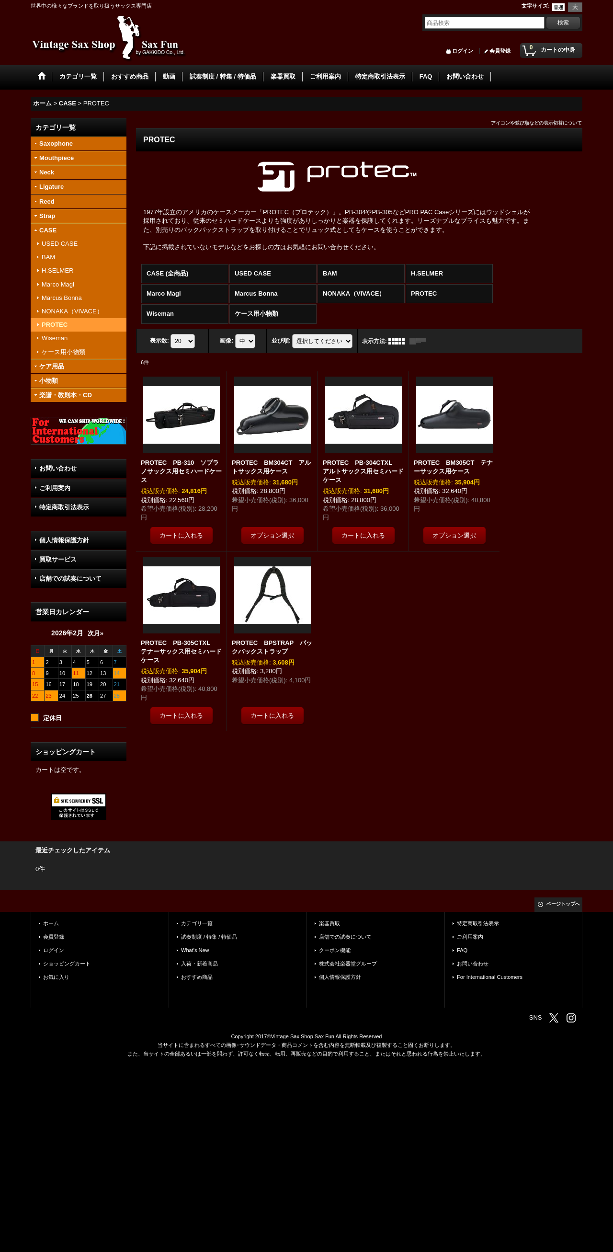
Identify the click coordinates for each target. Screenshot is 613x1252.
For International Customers (489, 977)
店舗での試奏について (70, 578)
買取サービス (58, 559)
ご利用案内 (54, 488)
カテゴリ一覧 (197, 923)
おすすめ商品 (197, 977)
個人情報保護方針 (64, 540)
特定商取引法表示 (64, 507)
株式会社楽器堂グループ (348, 963)
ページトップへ (563, 904)
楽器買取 (329, 923)
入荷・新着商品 (199, 963)
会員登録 (500, 51)
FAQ (462, 950)
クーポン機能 (335, 950)
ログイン (462, 51)
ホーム (51, 923)
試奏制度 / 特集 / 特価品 (209, 937)
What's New (195, 950)
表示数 (159, 340)
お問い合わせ (58, 468)
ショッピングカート (67, 963)
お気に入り (56, 977)
